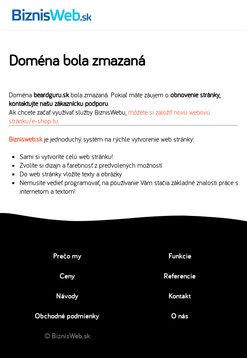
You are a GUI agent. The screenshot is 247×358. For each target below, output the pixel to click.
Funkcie (180, 256)
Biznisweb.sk (25, 139)
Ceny (67, 276)
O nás (179, 316)
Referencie (180, 276)
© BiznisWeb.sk (67, 336)
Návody (67, 296)
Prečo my (67, 256)
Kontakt (180, 296)
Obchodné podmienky (67, 316)
